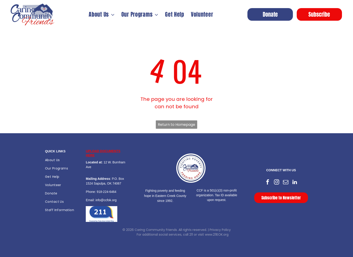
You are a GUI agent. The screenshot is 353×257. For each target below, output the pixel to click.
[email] (286, 182)
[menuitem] (101, 14)
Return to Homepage (176, 124)
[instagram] (277, 182)
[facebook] (268, 182)
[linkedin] (295, 182)
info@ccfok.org (106, 200)
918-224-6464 (106, 192)
